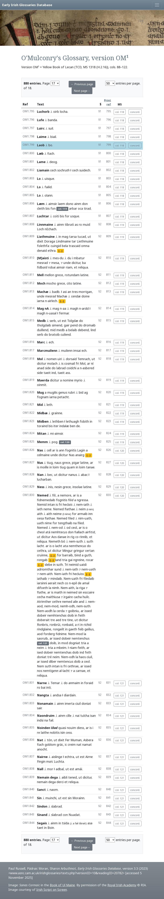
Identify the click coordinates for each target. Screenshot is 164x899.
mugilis (52, 392)
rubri (71, 392)
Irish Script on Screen (51, 889)
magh (74, 308)
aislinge (57, 757)
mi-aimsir (56, 433)
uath (88, 518)
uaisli (83, 564)
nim (91, 509)
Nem (57, 574)
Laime (41, 137)
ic (66, 744)
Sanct (41, 789)
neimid (74, 564)
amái (78, 769)
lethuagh (72, 421)
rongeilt (58, 629)
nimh (55, 588)
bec (49, 475)
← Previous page (82, 84)
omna (85, 246)
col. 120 (119, 450)
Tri (66, 564)
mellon (49, 275)
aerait (52, 583)
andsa (57, 695)
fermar (64, 313)
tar (74, 241)
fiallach (79, 532)
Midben (43, 421)
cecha (41, 597)
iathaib (42, 578)
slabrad (56, 806)
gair (67, 325)
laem (61, 204)
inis (50, 487)
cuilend (66, 334)
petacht (63, 397)
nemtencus (65, 661)
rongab (42, 560)
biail (53, 137)
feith (81, 615)
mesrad (42, 263)
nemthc (77, 546)
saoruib (42, 638)
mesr (50, 296)
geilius (89, 629)
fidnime (61, 634)
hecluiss (78, 574)
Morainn (78, 798)
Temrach (84, 359)
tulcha (84, 715)
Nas (40, 450)
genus (62, 392)
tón (49, 740)
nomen (52, 359)
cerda (61, 611)
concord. (135, 112)
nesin (58, 487)
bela (65, 246)
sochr (63, 170)
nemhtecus (59, 532)
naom (54, 789)
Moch (41, 283)
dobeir (41, 615)
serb (53, 321)
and (81, 601)
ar (88, 363)
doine (86, 296)
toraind (42, 426)
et (75, 267)
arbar (73, 208)
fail (51, 720)
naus (57, 462)
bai (43, 687)
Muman (76, 740)
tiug (50, 462)
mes (56, 258)
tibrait (82, 823)
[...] (60, 250)
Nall (40, 769)
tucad (82, 236)
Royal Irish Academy (121, 885)
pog (54, 442)
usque (74, 216)
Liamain (43, 170)
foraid (88, 683)
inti (48, 687)
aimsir (52, 204)
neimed (72, 592)
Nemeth (54, 541)
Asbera (88, 740)
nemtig (50, 671)
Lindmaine (63, 241)
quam (71, 467)
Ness (40, 487)
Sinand (42, 815)
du (62, 258)
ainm (77, 204)
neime (57, 514)
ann (61, 450)
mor (50, 769)
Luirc (41, 128)
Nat (40, 740)
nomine (68, 380)
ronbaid (67, 624)
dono (69, 204)
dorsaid (71, 359)
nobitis (55, 732)
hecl (67, 504)
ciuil (89, 657)
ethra (52, 250)
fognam (43, 397)
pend (74, 325)
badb (56, 292)
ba (84, 263)
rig (72, 537)
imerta (69, 703)
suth (79, 541)
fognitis (70, 450)
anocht (42, 749)
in (60, 236)
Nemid (42, 504)
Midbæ (42, 413)
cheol (41, 532)
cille (68, 715)
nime (67, 514)
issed (88, 611)
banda (52, 120)
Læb (40, 153)
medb (60, 330)
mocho (51, 283)
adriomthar (45, 569)
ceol (74, 527)
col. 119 (119, 216)
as (76, 224)
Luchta (59, 761)
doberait (43, 620)
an (69, 292)
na (75, 523)
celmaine (43, 455)
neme (47, 509)
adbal (60, 769)
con (65, 815)
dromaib (89, 325)
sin (80, 592)
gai (70, 560)
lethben (57, 421)
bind (78, 555)
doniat (41, 657)
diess (80, 728)
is (62, 363)
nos (39, 671)
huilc (86, 597)
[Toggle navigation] (157, 4)
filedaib (88, 578)
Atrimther (44, 601)
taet (40, 828)
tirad (87, 208)
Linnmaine (45, 224)
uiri (59, 359)
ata (65, 546)
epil (74, 583)
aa (64, 308)
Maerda (43, 380)
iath (86, 504)
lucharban (44, 479)
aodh (48, 611)
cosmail (69, 363)
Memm (42, 442)
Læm (41, 204)
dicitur (76, 263)
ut (89, 236)
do (81, 321)
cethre (56, 601)
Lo (39, 178)
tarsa (73, 236)
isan (93, 715)
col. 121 (119, 683)
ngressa (82, 500)
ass (67, 373)
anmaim (74, 683)
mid (53, 330)
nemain (42, 782)
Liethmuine (85, 241)
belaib (72, 330)
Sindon (42, 806)
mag (65, 236)
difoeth (42, 588)
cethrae (73, 666)
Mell (40, 275)
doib (70, 615)
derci (60, 782)
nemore (65, 495)
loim (56, 467)
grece (59, 275)
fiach (50, 153)
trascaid (74, 246)
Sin (39, 798)
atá (47, 532)
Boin (51, 828)
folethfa (43, 246)
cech (53, 170)
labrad (61, 368)
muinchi (50, 798)
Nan (40, 475)
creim (72, 744)
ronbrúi (55, 624)
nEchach (50, 229)
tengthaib (65, 523)
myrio (78, 380)
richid (87, 624)
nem (79, 504)
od (61, 527)
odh (72, 606)
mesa (55, 263)
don (85, 204)
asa (90, 823)
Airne (89, 757)
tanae (90, 467)
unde (67, 263)
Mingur (67, 550)
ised (40, 652)
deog (53, 162)
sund (57, 569)
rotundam (72, 275)
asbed (88, 368)
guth (87, 555)
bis (48, 208)
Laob (41, 145)
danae (61, 537)
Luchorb (43, 111)
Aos (54, 537)
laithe (45, 732)
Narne (42, 683)
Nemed (42, 495)
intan (51, 504)
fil (54, 495)
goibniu (73, 611)
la (50, 588)
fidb (42, 267)
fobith (84, 421)
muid (86, 224)
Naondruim (45, 715)
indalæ (64, 426)
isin (62, 732)
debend (83, 330)
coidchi (71, 368)
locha (63, 111)
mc (49, 761)
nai (77, 715)
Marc (41, 342)
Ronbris (42, 624)
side (48, 368)
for (67, 216)
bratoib (54, 334)
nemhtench (57, 615)
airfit (90, 532)
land (58, 560)
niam (73, 648)
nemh (64, 606)
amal (85, 583)
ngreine (78, 560)
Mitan (41, 433)
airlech (52, 301)
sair (39, 708)
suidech (84, 170)
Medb (41, 321)
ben (72, 426)
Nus (40, 462)
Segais (42, 823)
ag (86, 392)
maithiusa (53, 597)
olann (48, 195)
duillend (42, 330)
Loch (40, 229)
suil (50, 128)
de (78, 426)
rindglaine (44, 629)
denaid (42, 250)
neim (82, 509)
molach (52, 363)
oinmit (41, 385)
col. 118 (119, 112)
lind (93, 330)
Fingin (41, 761)
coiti (56, 216)
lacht (40, 546)
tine (70, 620)
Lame (41, 162)
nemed (67, 601)
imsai (77, 350)
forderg (49, 634)
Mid (40, 405)
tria (64, 560)
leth (49, 405)
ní (92, 363)
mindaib (56, 578)
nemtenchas (62, 652)
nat (78, 744)
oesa (40, 518)
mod (55, 606)
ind (54, 373)
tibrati (69, 224)
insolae (77, 487)
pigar (75, 462)
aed (58, 620)
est (64, 321)
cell (49, 450)
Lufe (40, 120)
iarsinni (42, 583)
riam (69, 267)
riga (82, 588)
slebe (48, 564)
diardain (70, 695)
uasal (52, 313)
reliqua (83, 267)
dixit (40, 241)
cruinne (42, 555)
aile (75, 601)
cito (69, 283)
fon (53, 208)
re (38, 732)
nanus (72, 475)
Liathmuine (46, 236)
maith (58, 592)
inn (90, 514)
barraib (67, 555)
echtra (69, 757)
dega (52, 782)
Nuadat (74, 815)
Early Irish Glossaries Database (27, 5)
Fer (67, 740)
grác (60, 744)
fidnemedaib (46, 500)
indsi (40, 720)
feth (88, 652)
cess (69, 732)
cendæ (76, 296)
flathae (70, 509)
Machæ (42, 292)
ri (78, 624)
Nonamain (45, 703)
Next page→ (82, 91)
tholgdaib (44, 325)
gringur (79, 550)
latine (84, 275)
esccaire (88, 592)
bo (50, 145)
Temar (55, 683)
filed (71, 518)
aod (40, 606)
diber (52, 661)
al (60, 671)
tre (52, 620)
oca (80, 208)
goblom (50, 744)
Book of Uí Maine (62, 885)
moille (44, 467)
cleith (41, 208)
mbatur (79, 258)
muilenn (66, 350)
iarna (40, 301)
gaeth (72, 629)
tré (49, 657)
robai (52, 267)
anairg (79, 455)
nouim (71, 728)
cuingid (56, 246)
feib (81, 629)
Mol (40, 359)
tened (72, 777)
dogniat (74, 643)
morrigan (85, 292)
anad (40, 368)
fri (77, 363)
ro (80, 224)
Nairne (42, 757)
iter (56, 426)
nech (60, 583)
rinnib (83, 537)
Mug (40, 392)
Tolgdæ (72, 321)
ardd (85, 308)
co (77, 537)
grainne (56, 413)
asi (65, 292)
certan (89, 550)
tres (75, 292)
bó (63, 541)
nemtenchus (80, 638)
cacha (78, 597)
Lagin (81, 450)
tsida (65, 823)
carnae (80, 671)
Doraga (49, 241)
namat (87, 744)
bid (81, 392)
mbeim (61, 648)
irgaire (68, 597)
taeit (47, 373)
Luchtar (43, 216)
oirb (56, 111)
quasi (62, 728)
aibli (64, 777)
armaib (82, 514)
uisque (49, 178)
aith (40, 514)
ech (51, 342)
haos (82, 657)
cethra (41, 550)
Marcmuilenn (47, 350)
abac (84, 475)
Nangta (43, 695)
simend (57, 325)
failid (48, 187)
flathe (41, 592)
